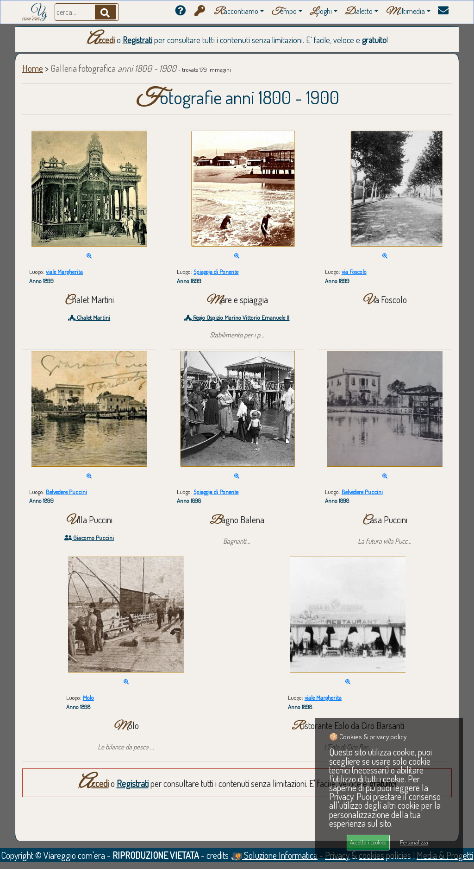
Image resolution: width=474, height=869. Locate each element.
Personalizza (414, 842)
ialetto (359, 12)
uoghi (321, 12)
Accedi (101, 40)
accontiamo (236, 12)
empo (284, 12)
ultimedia (405, 12)
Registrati (137, 40)
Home (32, 68)
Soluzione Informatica (274, 855)
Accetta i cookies (368, 842)
